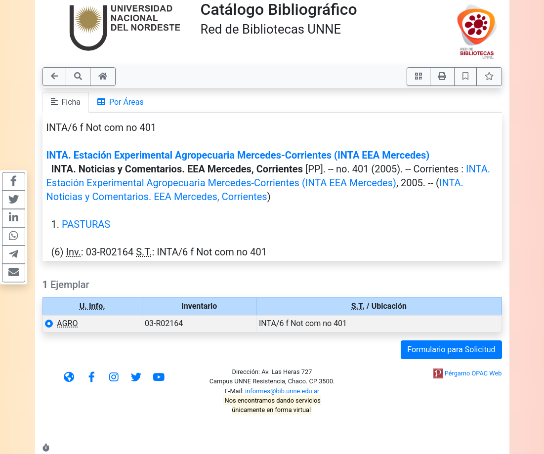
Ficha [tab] (66, 102)
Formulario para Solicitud (451, 349)
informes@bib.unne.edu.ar (282, 391)
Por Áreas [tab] (120, 102)
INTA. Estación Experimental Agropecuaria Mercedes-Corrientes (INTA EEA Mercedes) (238, 155)
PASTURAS (86, 224)
